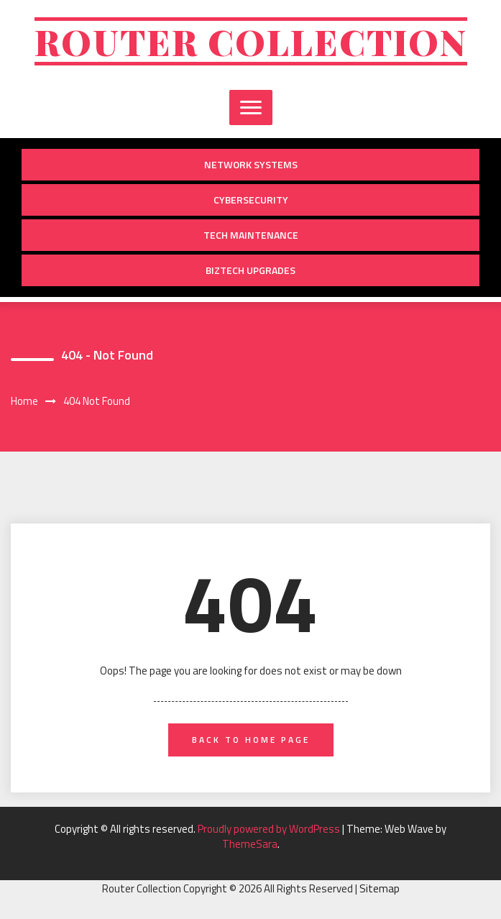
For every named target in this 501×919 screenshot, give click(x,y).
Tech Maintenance (250, 234)
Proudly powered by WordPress (270, 828)
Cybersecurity (250, 199)
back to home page (251, 739)
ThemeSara (249, 844)
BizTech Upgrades (250, 270)
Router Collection (251, 41)
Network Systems (251, 164)
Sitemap (379, 888)
